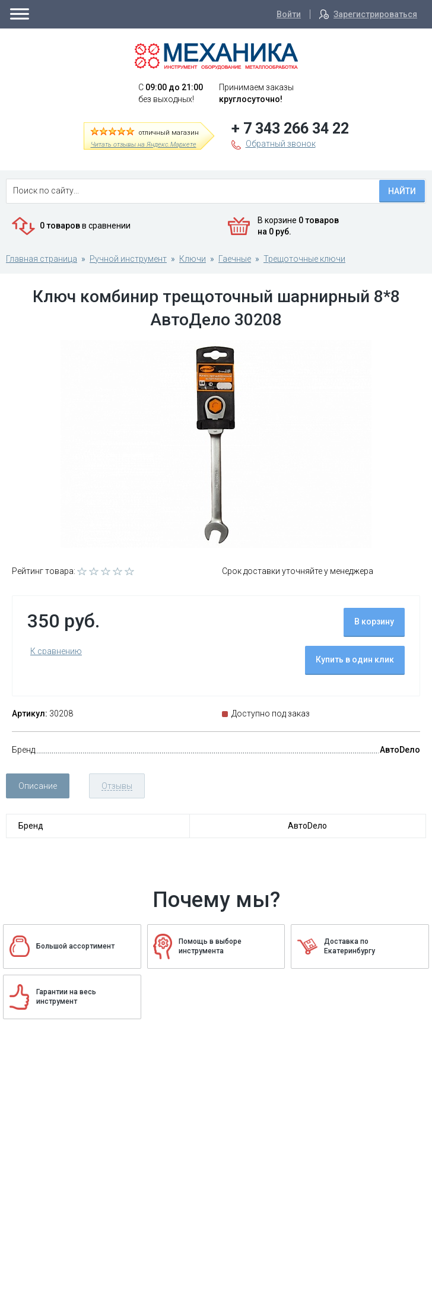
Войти (289, 14)
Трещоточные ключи (304, 259)
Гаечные (234, 259)
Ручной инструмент (128, 259)
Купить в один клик (355, 659)
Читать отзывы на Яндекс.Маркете (143, 144)
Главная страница (41, 259)
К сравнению (56, 651)
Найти (402, 191)
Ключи (192, 259)
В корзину (374, 621)
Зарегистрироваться (375, 14)
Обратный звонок (281, 143)
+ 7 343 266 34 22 (290, 128)
